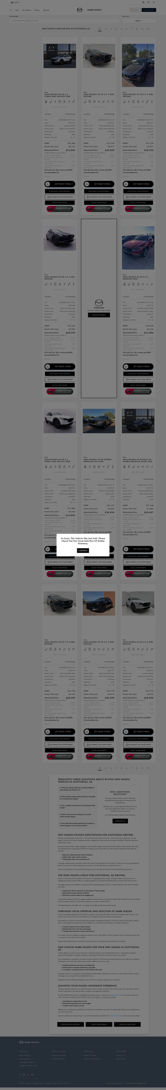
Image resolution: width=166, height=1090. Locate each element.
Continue (83, 550)
